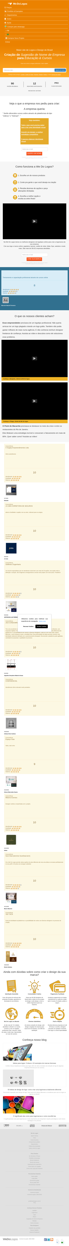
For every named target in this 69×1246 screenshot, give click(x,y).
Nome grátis (34, 1176)
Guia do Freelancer (34, 1232)
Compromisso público (34, 1142)
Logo (34, 1214)
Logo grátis (34, 1178)
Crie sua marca (34, 259)
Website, (41, 74)
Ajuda (9, 23)
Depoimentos (12, 15)
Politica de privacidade (34, 1146)
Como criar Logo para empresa (34, 1168)
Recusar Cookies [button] (28, 626)
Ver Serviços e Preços (34, 1156)
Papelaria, (36, 74)
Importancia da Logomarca (34, 1164)
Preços (9, 7)
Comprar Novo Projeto (14, 38)
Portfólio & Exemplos (15, 11)
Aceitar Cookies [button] (41, 626)
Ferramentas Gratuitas (34, 1184)
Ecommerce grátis (34, 1180)
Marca (34, 1216)
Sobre (9, 19)
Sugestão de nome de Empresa (34, 1219)
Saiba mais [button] (42, 621)
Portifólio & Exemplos (34, 1158)
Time (34, 1138)
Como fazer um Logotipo (34, 1166)
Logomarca (34, 1212)
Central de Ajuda (34, 1192)
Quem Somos (34, 1135)
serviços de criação (56, 74)
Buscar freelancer (34, 1160)
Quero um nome (60, 70)
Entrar (7, 42)
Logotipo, (23, 74)
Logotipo (34, 1210)
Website (34, 1221)
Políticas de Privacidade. (39, 158)
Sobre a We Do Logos (34, 1148)
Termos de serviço (34, 1162)
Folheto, (45, 74)
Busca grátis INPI (34, 1182)
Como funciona (34, 1140)
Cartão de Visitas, (29, 74)
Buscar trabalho (34, 1230)
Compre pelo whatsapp (16, 27)
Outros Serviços (34, 1223)
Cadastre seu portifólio (34, 1228)
